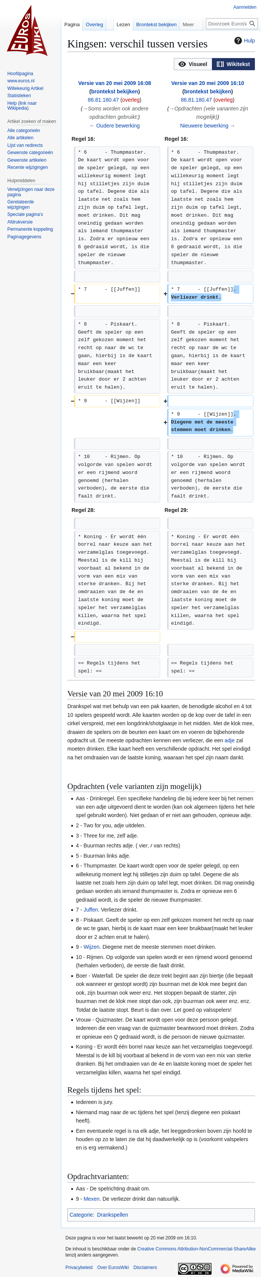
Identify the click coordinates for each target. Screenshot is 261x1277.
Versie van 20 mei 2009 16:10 (207, 83)
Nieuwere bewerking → (207, 126)
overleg (131, 100)
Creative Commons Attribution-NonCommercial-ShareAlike (196, 1249)
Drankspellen (112, 1215)
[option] (193, 64)
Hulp (243, 40)
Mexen (92, 1199)
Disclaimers (145, 1267)
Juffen (91, 910)
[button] (193, 64)
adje (229, 740)
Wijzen (92, 947)
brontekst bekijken (114, 91)
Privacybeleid (78, 1267)
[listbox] (214, 64)
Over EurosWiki (113, 1267)
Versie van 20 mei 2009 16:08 (114, 83)
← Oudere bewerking (114, 126)
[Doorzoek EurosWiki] (232, 23)
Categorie (81, 1215)
